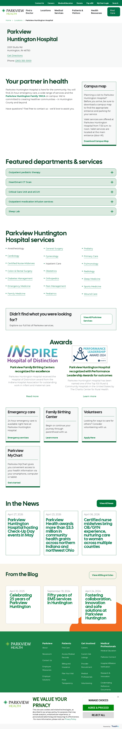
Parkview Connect (108, 658)
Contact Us (39, 3)
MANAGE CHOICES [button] (98, 700)
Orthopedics (52, 278)
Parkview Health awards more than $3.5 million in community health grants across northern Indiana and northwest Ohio (60, 535)
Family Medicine (16, 293)
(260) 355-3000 (23, 60)
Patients (66, 643)
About (45, 648)
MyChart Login (103, 3)
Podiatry (88, 248)
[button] (118, 697)
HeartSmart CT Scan (20, 182)
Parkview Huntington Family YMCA (25, 96)
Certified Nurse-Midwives (21, 263)
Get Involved (88, 643)
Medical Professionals (108, 645)
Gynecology (52, 256)
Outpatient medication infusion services (31, 201)
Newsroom (47, 654)
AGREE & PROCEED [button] (98, 707)
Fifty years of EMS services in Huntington (59, 598)
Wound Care (90, 294)
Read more (32, 396)
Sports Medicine (92, 286)
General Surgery (54, 248)
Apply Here (89, 437)
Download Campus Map (96, 141)
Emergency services (18, 437)
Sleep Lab (14, 211)
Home (8, 20)
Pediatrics (51, 293)
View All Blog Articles (102, 575)
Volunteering (86, 684)
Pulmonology (91, 263)
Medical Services (59, 11)
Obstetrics (51, 271)
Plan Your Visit (68, 674)
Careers (51, 3)
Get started (14, 482)
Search (115, 3)
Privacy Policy (70, 719)
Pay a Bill (89, 3)
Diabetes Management (20, 278)
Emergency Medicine (19, 286)
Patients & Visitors (77, 11)
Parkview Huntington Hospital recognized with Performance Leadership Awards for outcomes (89, 371)
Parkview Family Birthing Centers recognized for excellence (32, 369)
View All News (106, 503)
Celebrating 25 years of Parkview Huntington (21, 600)
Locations (46, 10)
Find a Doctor (29, 11)
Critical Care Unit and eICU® (24, 192)
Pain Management (56, 286)
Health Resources (96, 11)
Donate (80, 3)
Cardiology (13, 256)
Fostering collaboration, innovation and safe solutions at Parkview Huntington (98, 606)
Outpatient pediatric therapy (24, 172)
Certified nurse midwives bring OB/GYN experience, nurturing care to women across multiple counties (98, 533)
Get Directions (15, 55)
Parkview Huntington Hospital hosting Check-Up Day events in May (23, 527)
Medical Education (65, 3)
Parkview (47, 643)
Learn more (89, 396)
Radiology (89, 271)
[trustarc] (115, 726)
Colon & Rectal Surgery (20, 271)
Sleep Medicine (92, 279)
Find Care (112, 11)
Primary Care (91, 256)
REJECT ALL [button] (98, 715)
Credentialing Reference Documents (106, 686)
